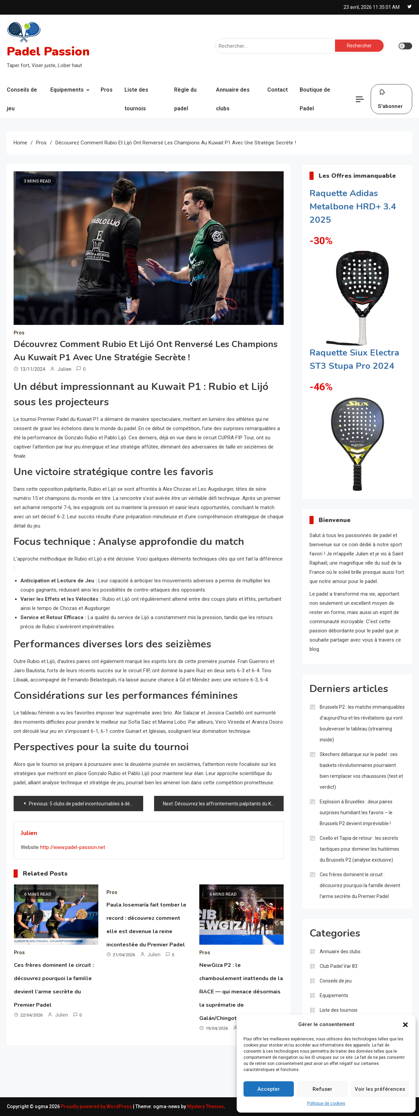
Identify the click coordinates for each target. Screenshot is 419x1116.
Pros (107, 90)
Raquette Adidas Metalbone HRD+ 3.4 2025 (352, 206)
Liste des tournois (136, 99)
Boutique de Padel (315, 99)
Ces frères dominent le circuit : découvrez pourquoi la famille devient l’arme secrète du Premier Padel (360, 885)
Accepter (268, 1089)
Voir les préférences (380, 1089)
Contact (277, 90)
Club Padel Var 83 (338, 966)
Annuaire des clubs (233, 99)
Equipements (67, 90)
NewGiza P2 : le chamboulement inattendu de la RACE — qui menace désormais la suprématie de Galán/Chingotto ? (241, 991)
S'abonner (390, 97)
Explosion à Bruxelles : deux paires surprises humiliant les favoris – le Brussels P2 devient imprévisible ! (356, 812)
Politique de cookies (326, 1103)
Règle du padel (185, 99)
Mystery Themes (205, 1106)
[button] (405, 1024)
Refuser (322, 1089)
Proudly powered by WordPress (97, 1106)
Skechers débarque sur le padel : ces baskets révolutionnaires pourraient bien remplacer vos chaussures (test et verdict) (361, 771)
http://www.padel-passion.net (72, 847)
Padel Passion (48, 51)
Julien (64, 369)
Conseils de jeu (22, 99)
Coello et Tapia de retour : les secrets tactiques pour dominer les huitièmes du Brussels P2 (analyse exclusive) (359, 849)
